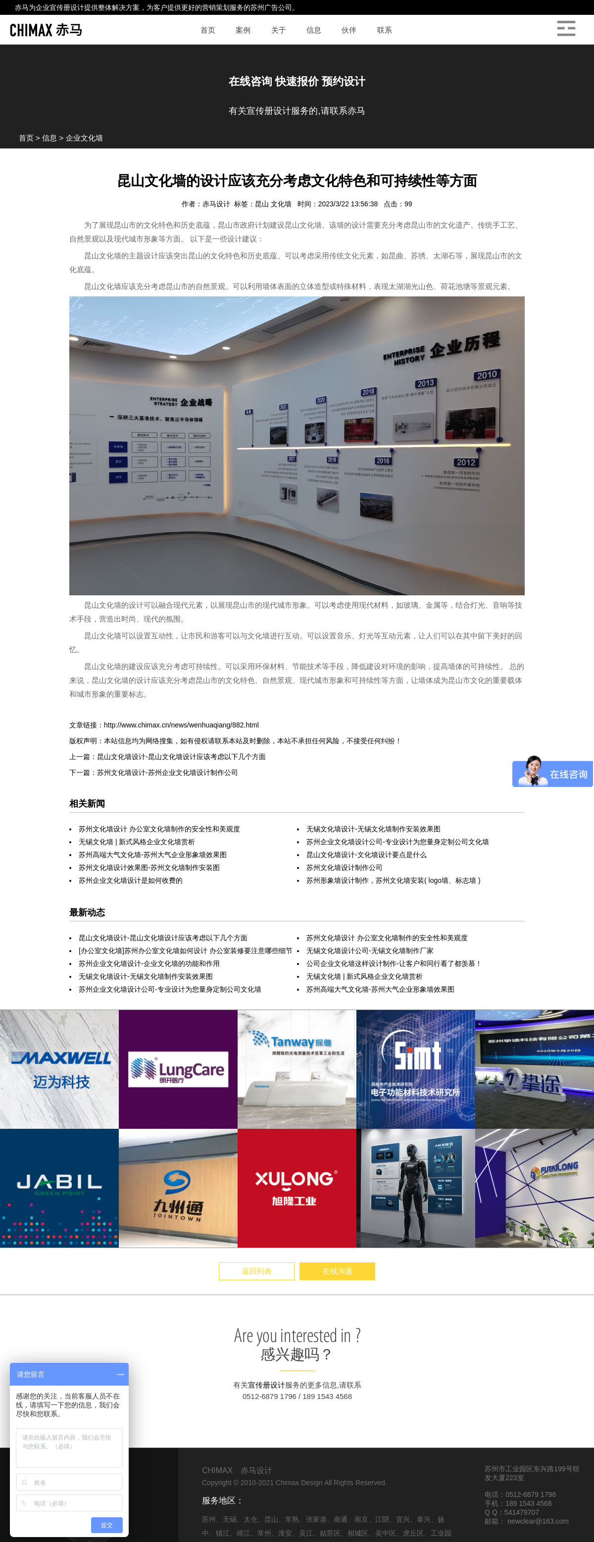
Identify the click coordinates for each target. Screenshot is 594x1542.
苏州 (209, 1519)
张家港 (316, 1519)
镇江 (223, 1533)
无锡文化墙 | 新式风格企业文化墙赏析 (137, 842)
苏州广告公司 (271, 7)
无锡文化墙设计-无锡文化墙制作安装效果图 (373, 829)
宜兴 (403, 1519)
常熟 (292, 1519)
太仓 (250, 1519)
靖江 (243, 1533)
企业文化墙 (84, 138)
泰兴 (424, 1519)
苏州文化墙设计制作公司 (344, 867)
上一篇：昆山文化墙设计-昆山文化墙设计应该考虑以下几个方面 (167, 757)
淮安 (285, 1533)
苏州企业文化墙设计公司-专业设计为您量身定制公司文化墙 (397, 842)
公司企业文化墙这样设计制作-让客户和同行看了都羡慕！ (394, 963)
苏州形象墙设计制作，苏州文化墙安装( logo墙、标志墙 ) (393, 880)
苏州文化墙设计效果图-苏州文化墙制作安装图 (149, 867)
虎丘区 (413, 1533)
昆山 (263, 204)
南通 (340, 1519)
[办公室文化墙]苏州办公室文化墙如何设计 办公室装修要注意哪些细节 (186, 951)
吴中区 (385, 1533)
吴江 (306, 1533)
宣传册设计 (67, 7)
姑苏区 (330, 1533)
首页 (26, 138)
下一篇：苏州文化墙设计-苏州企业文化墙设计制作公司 (153, 772)
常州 (264, 1533)
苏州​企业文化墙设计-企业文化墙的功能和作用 (149, 963)
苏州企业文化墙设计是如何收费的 (131, 880)
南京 (361, 1519)
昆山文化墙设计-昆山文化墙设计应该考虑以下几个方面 (163, 938)
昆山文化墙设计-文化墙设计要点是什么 (366, 855)
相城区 (357, 1533)
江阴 (382, 1519)
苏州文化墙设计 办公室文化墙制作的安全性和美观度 (159, 829)
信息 (49, 138)
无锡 (230, 1519)
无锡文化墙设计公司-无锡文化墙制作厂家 (370, 951)
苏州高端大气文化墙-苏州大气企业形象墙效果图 (153, 855)
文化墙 (282, 204)
